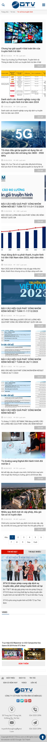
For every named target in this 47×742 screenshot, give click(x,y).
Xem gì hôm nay (10, 682)
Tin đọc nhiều (34, 552)
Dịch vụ (22, 678)
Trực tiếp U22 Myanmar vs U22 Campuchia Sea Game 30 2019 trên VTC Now (21, 644)
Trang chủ (4, 12)
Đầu (6, 537)
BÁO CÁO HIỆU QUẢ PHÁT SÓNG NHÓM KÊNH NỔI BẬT (21, 411)
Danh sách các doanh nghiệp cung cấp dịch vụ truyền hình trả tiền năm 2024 (20, 100)
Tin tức (12, 12)
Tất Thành (26, 740)
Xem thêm (23, 663)
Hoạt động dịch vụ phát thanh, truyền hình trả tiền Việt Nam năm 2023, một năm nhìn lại (22, 257)
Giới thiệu (10, 678)
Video (4, 612)
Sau (28, 542)
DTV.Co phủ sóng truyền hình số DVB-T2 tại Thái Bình (22, 601)
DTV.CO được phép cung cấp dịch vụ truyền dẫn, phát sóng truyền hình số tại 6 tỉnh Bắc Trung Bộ (22, 584)
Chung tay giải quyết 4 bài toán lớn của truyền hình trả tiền (20, 50)
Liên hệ (34, 682)
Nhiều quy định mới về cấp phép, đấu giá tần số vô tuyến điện (21, 513)
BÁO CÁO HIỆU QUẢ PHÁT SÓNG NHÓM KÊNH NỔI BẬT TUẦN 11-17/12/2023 (21, 309)
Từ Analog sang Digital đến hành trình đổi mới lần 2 (22, 462)
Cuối (35, 542)
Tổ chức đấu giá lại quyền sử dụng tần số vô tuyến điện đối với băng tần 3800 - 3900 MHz (22, 153)
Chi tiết (40, 66)
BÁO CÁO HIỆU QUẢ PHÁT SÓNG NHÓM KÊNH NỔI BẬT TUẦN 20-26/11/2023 (21, 360)
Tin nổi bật (12, 552)
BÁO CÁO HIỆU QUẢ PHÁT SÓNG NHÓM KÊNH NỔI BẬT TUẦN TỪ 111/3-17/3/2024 (22, 205)
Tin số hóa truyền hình (25, 12)
